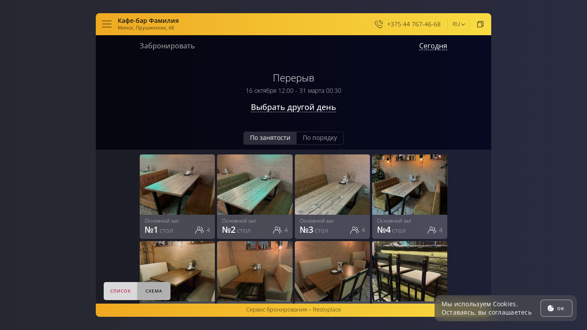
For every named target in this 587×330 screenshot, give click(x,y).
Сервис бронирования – (293, 309)
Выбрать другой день (293, 107)
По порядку (320, 137)
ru (456, 24)
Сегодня (433, 46)
